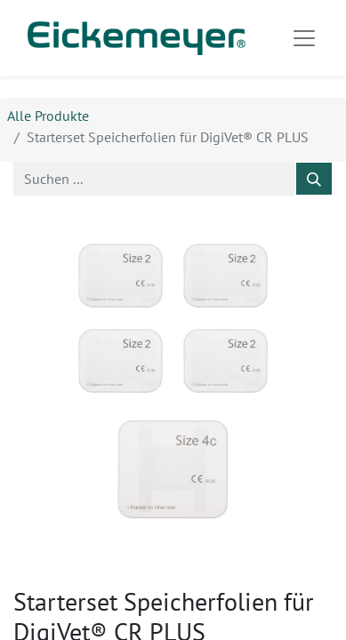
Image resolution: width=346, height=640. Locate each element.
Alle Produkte (48, 115)
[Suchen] (314, 179)
